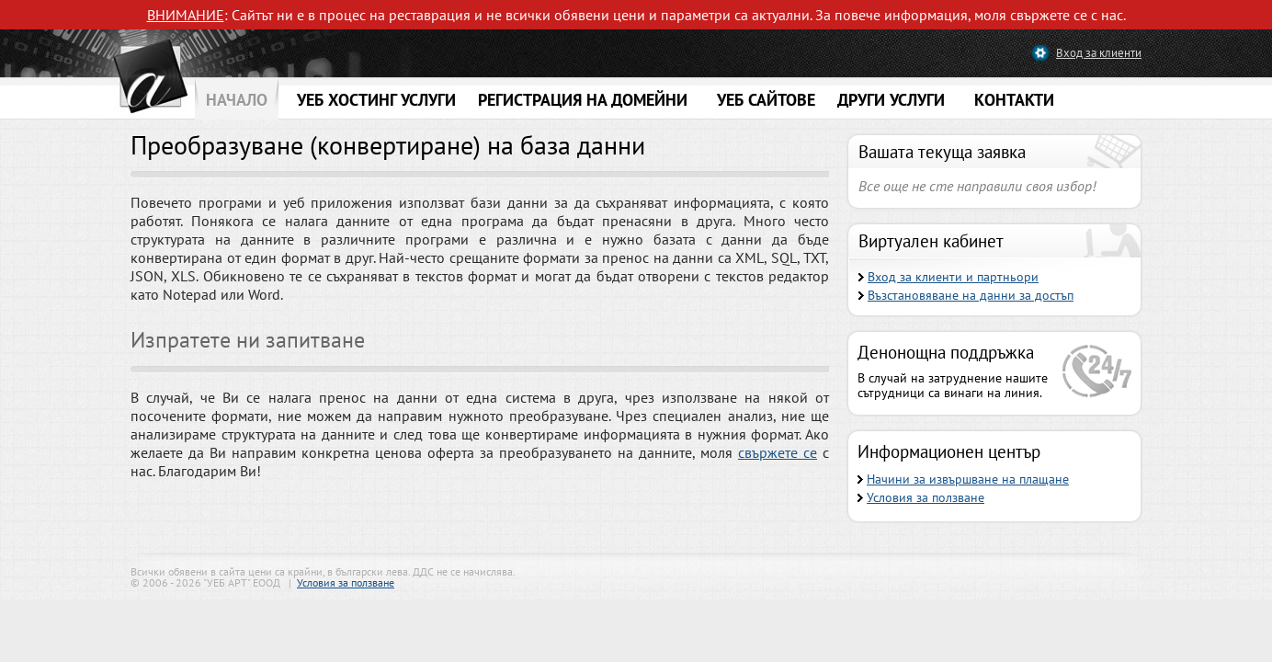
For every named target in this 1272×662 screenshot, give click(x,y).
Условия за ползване (925, 497)
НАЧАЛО (236, 99)
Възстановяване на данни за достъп (970, 295)
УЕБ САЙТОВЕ (766, 99)
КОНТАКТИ (1014, 99)
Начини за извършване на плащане (968, 479)
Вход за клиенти (1098, 53)
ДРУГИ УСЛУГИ (891, 99)
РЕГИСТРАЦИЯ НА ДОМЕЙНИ (582, 99)
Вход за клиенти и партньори (953, 276)
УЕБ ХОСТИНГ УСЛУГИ (376, 99)
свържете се (777, 452)
